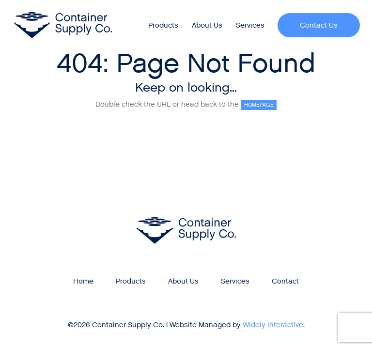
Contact (285, 281)
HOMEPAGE (259, 105)
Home (83, 281)
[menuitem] (164, 25)
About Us (207, 25)
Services (250, 25)
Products (163, 25)
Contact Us (319, 25)
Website (183, 325)
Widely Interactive (273, 325)
